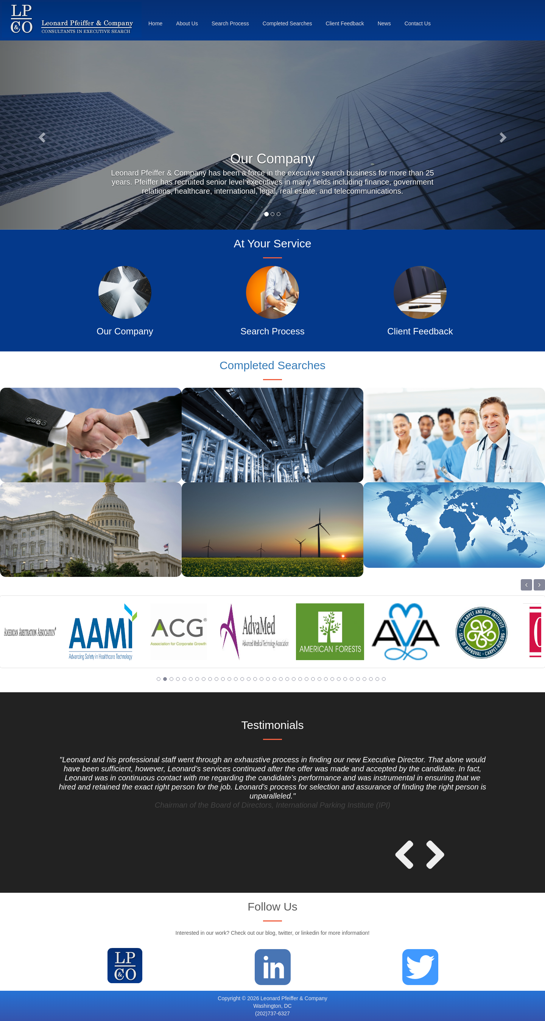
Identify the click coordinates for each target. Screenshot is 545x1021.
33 (364, 679)
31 (351, 679)
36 (384, 679)
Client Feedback (345, 23)
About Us (187, 23)
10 (216, 679)
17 (261, 679)
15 (249, 679)
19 (274, 679)
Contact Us (418, 23)
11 (223, 679)
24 (306, 679)
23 (300, 679)
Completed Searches (287, 23)
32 (358, 679)
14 (242, 679)
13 (236, 679)
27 (326, 679)
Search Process (230, 23)
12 (229, 679)
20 (281, 679)
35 (377, 679)
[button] (41, 135)
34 (371, 679)
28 (332, 679)
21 (287, 679)
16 (255, 679)
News (384, 23)
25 (313, 679)
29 (339, 679)
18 (268, 679)
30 (345, 679)
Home (155, 23)
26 (319, 679)
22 (294, 679)
